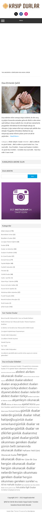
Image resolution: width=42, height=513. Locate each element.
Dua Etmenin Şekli (11, 83)
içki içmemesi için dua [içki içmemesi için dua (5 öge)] (29, 485)
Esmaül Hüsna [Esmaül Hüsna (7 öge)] (14, 411)
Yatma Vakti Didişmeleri (8, 349)
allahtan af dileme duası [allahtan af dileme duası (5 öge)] (14, 404)
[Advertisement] (21, 47)
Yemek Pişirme (5, 342)
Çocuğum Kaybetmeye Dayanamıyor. (13, 331)
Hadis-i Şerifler (6, 278)
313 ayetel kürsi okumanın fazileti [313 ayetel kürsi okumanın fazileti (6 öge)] (19, 369)
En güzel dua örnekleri (9, 150)
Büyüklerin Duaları (7, 238)
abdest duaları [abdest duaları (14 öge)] (15, 380)
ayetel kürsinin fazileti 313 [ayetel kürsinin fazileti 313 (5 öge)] (19, 407)
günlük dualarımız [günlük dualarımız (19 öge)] (24, 433)
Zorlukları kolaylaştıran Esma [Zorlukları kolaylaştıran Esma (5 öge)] (10, 490)
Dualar (20, 141)
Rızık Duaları (5, 303)
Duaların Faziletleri (7, 252)
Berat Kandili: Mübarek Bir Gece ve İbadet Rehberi (17, 318)
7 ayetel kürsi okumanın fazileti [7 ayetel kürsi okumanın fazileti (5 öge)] (11, 366)
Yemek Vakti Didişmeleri (8, 335)
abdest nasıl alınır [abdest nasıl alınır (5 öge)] (33, 396)
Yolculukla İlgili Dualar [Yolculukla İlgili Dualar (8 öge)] (26, 487)
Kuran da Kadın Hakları (8, 285)
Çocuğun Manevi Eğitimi (8, 242)
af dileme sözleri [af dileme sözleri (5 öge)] (6, 400)
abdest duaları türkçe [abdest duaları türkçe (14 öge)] (14, 396)
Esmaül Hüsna (5, 260)
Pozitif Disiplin (6, 296)
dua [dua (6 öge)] (2, 411)
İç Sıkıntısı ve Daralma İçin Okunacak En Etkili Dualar (17, 328)
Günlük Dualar (5, 274)
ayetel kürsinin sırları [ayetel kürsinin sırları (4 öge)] (33, 407)
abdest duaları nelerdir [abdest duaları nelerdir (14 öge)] (25, 392)
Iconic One (10, 511)
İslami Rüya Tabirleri (7, 281)
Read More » (14, 136)
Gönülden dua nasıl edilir (25, 150)
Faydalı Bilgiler (5, 263)
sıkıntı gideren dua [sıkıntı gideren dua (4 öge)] (10, 487)
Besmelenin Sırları (7, 234)
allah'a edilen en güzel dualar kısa (23, 144)
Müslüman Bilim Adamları (9, 292)
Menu (21, 21)
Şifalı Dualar (5, 306)
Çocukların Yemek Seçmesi (9, 338)
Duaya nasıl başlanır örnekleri (28, 147)
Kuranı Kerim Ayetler (7, 288)
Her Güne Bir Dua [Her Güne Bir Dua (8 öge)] (29, 459)
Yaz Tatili (4, 346)
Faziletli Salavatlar (7, 267)
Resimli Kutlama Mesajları (9, 299)
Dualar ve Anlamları (7, 249)
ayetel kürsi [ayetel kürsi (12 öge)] (28, 404)
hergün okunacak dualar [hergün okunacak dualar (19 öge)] (18, 463)
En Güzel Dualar (6, 256)
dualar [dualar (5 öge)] (6, 411)
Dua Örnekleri (13, 147)
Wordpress (31, 511)
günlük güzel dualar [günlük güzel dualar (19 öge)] (15, 437)
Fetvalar (3, 270)
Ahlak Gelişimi (13, 141)
